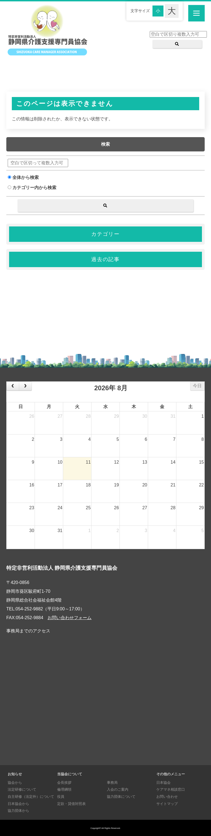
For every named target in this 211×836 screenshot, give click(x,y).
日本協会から (18, 804)
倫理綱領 (64, 789)
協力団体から (18, 811)
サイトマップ (167, 804)
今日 (197, 385)
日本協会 (163, 782)
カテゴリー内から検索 (32, 187)
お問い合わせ (167, 797)
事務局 (112, 782)
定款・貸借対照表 (71, 804)
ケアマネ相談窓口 (170, 789)
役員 (60, 797)
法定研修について (22, 789)
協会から (15, 782)
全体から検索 (23, 177)
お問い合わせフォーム (69, 617)
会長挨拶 (64, 782)
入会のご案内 (117, 789)
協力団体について (121, 797)
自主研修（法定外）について (31, 797)
